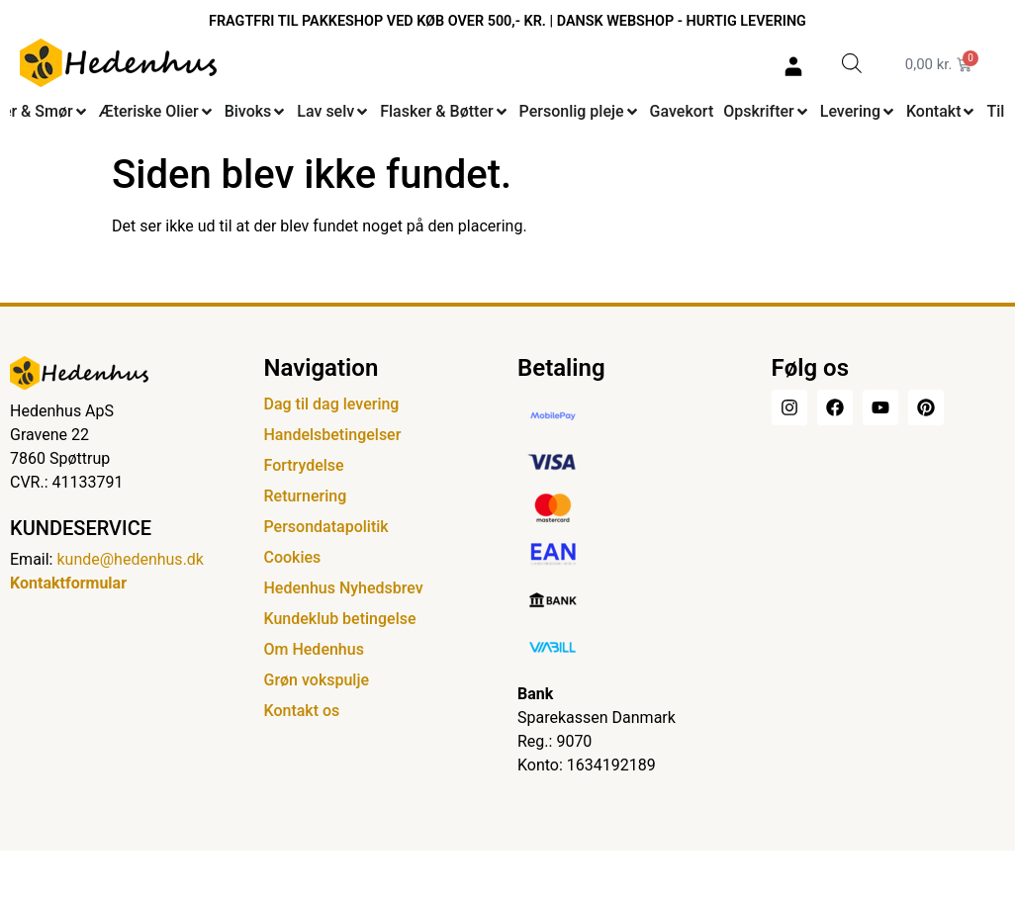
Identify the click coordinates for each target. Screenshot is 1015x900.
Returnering (305, 496)
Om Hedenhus (314, 649)
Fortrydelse (304, 465)
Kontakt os (302, 710)
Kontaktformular (68, 583)
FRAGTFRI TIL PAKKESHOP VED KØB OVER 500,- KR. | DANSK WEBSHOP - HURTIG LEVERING (507, 21)
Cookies (293, 557)
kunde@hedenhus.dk (130, 559)
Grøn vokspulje (317, 680)
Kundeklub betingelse (340, 618)
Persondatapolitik (326, 526)
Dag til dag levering (332, 404)
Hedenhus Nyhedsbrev (343, 588)
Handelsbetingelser (333, 434)
